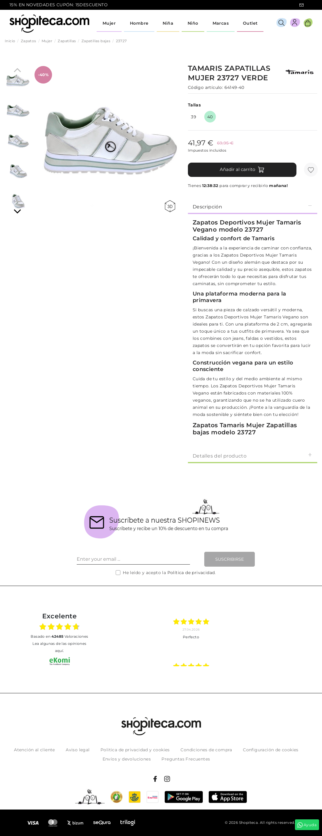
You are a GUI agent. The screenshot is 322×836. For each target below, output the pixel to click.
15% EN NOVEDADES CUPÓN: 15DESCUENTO (59, 4)
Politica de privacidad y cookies (135, 749)
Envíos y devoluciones (127, 759)
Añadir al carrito (242, 169)
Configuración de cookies (271, 749)
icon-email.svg (301, 5)
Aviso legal (77, 749)
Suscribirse (229, 559)
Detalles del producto (252, 455)
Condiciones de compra (206, 749)
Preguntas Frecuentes (185, 759)
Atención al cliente (34, 749)
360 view (170, 206)
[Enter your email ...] (133, 559)
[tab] (252, 206)
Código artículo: (205, 87)
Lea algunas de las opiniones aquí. (59, 647)
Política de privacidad (191, 572)
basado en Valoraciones (59, 636)
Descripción (252, 206)
